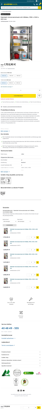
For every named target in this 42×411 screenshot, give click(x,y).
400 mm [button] (18, 83)
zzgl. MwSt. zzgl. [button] (8, 68)
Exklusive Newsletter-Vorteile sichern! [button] (11, 360)
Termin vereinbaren (7, 345)
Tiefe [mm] (19, 219)
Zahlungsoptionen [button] (6, 363)
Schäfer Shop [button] (5, 357)
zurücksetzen (9, 225)
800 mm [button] (18, 75)
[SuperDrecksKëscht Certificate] (24, 382)
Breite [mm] (6, 219)
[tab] (19, 58)
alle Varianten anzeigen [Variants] (6, 86)
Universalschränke (6, 11)
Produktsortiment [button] (6, 352)
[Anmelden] (37, 4)
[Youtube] (24, 391)
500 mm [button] (11, 75)
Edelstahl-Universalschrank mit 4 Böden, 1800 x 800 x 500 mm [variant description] (23, 255)
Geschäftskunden (30, 1)
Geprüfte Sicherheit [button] (7, 365)
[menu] (31, 1)
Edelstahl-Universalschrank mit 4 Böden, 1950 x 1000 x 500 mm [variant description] (24, 280)
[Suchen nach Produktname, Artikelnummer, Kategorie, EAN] (20, 7)
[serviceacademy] (38, 373)
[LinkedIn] (21, 391)
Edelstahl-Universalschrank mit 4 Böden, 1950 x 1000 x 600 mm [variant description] (24, 230)
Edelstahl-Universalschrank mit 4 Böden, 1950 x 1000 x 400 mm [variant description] (24, 267)
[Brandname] (5, 14)
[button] (2, 4)
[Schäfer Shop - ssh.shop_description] (11, 4)
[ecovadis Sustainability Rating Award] (17, 373)
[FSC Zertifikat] (16, 382)
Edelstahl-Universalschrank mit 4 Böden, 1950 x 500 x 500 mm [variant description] (23, 242)
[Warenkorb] (40, 4)
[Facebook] (18, 391)
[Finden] (39, 8)
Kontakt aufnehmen (8, 338)
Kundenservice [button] (5, 354)
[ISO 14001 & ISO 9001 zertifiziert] (6, 373)
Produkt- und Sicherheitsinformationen (12, 106)
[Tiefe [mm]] (24, 221)
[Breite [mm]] (9, 221)
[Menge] (21, 90)
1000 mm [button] (4, 75)
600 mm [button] (4, 83)
